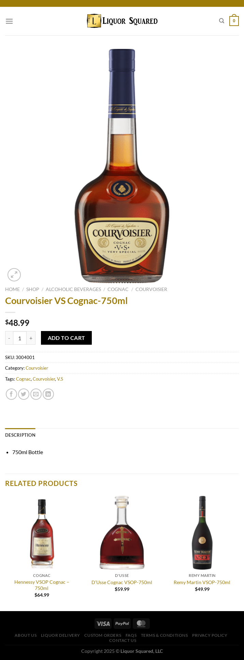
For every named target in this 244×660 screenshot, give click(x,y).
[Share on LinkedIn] (48, 394)
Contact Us (122, 640)
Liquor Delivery (60, 635)
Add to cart (66, 338)
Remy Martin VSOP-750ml (202, 582)
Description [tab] (20, 435)
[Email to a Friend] (36, 394)
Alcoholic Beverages (73, 289)
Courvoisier (151, 289)
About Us (26, 635)
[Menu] (9, 21)
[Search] (221, 20)
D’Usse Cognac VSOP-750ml (121, 582)
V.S (60, 379)
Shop (32, 289)
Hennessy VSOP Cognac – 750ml (41, 585)
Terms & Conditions (164, 635)
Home (12, 289)
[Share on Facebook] (11, 394)
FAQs (131, 635)
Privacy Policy (210, 635)
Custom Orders (102, 635)
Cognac (118, 289)
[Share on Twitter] (23, 394)
